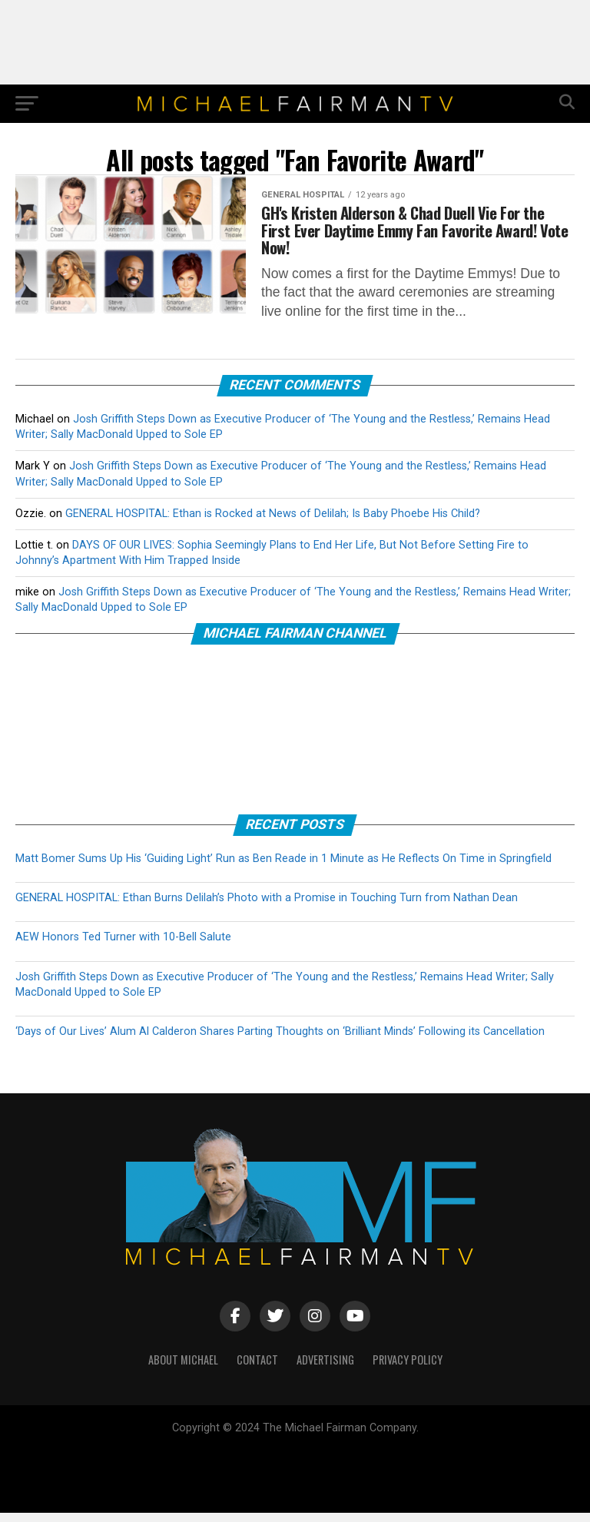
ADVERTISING (325, 1369)
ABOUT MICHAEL (183, 1369)
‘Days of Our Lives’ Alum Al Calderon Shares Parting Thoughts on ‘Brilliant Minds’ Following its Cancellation (280, 1040)
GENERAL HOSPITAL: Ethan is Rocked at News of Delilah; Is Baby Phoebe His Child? (272, 522)
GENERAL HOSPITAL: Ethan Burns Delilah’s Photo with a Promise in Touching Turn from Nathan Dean (266, 907)
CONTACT (257, 1369)
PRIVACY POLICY (407, 1369)
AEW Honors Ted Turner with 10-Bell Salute (123, 946)
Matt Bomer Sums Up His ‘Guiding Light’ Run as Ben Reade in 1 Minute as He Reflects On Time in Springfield (283, 867)
